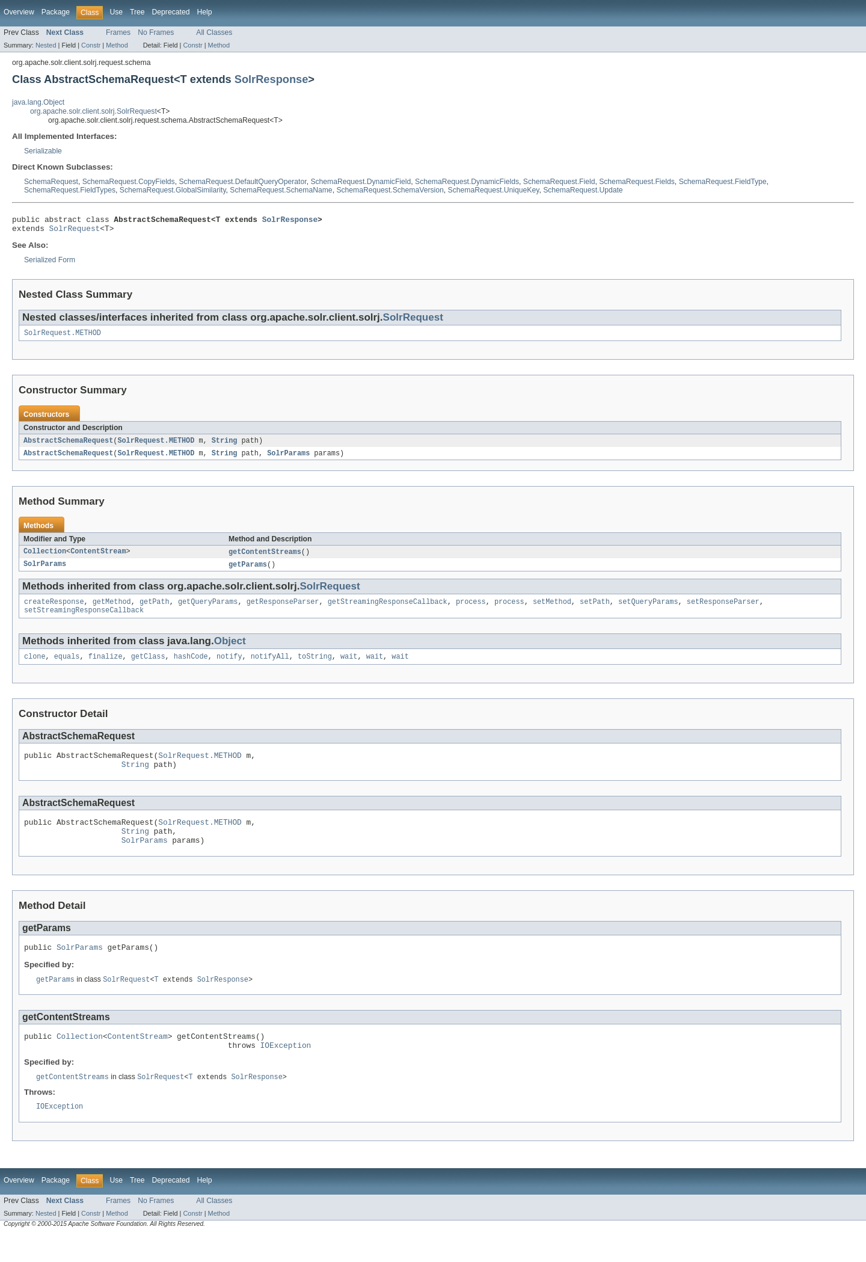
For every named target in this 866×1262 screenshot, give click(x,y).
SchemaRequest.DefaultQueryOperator (242, 181)
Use (116, 12)
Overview (19, 12)
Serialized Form (49, 263)
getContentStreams (265, 558)
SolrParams (288, 459)
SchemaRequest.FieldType (723, 181)
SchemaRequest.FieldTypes (69, 190)
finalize (105, 667)
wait (348, 667)
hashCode (191, 667)
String (225, 446)
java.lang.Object (38, 102)
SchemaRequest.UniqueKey (493, 190)
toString (315, 667)
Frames (118, 32)
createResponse (54, 610)
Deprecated (171, 12)
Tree (137, 12)
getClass (148, 667)
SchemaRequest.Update (582, 190)
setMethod (552, 610)
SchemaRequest (51, 181)
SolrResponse (272, 79)
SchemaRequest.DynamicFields (467, 181)
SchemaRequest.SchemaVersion (389, 190)
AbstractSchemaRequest (68, 446)
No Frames (156, 32)
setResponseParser (723, 610)
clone (35, 667)
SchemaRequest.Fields (637, 181)
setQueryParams (648, 610)
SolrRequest (74, 231)
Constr (90, 45)
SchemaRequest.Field (559, 181)
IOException (286, 1070)
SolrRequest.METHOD (62, 337)
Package (55, 12)
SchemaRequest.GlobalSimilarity (173, 190)
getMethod (112, 610)
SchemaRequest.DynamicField (360, 181)
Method (116, 45)
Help (204, 12)
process (471, 610)
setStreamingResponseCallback (84, 619)
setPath (595, 610)
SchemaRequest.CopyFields (128, 181)
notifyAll (270, 667)
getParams (248, 571)
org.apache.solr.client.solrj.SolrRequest (93, 111)
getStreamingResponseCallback (387, 610)
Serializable (43, 151)
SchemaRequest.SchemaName (281, 190)
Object (230, 650)
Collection (44, 558)
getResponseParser (283, 610)
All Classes (214, 32)
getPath (155, 610)
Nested (46, 45)
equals (67, 667)
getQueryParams (208, 610)
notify (229, 667)
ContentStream (98, 558)
